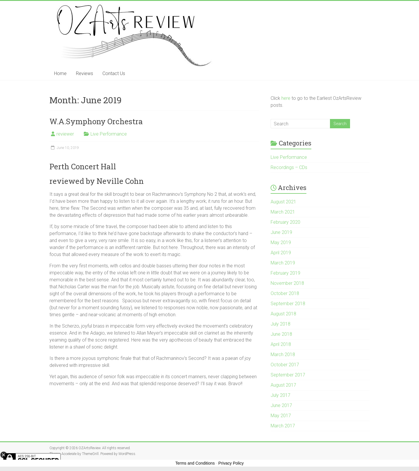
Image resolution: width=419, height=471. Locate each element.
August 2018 (283, 314)
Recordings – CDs (289, 167)
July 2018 (280, 324)
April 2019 (281, 252)
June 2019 (281, 232)
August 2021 (283, 202)
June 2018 (281, 334)
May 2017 (281, 415)
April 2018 (281, 344)
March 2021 (283, 212)
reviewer (65, 134)
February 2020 (285, 222)
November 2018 (287, 283)
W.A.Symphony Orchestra (96, 121)
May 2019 (281, 242)
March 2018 (283, 354)
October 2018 (285, 293)
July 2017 (280, 395)
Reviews (84, 73)
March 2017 (283, 426)
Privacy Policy (231, 463)
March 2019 (283, 263)
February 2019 (285, 273)
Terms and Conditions (195, 463)
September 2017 (288, 375)
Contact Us (113, 73)
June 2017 (281, 405)
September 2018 (288, 303)
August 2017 (283, 385)
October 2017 (285, 364)
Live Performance (108, 134)
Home (60, 73)
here (285, 98)
